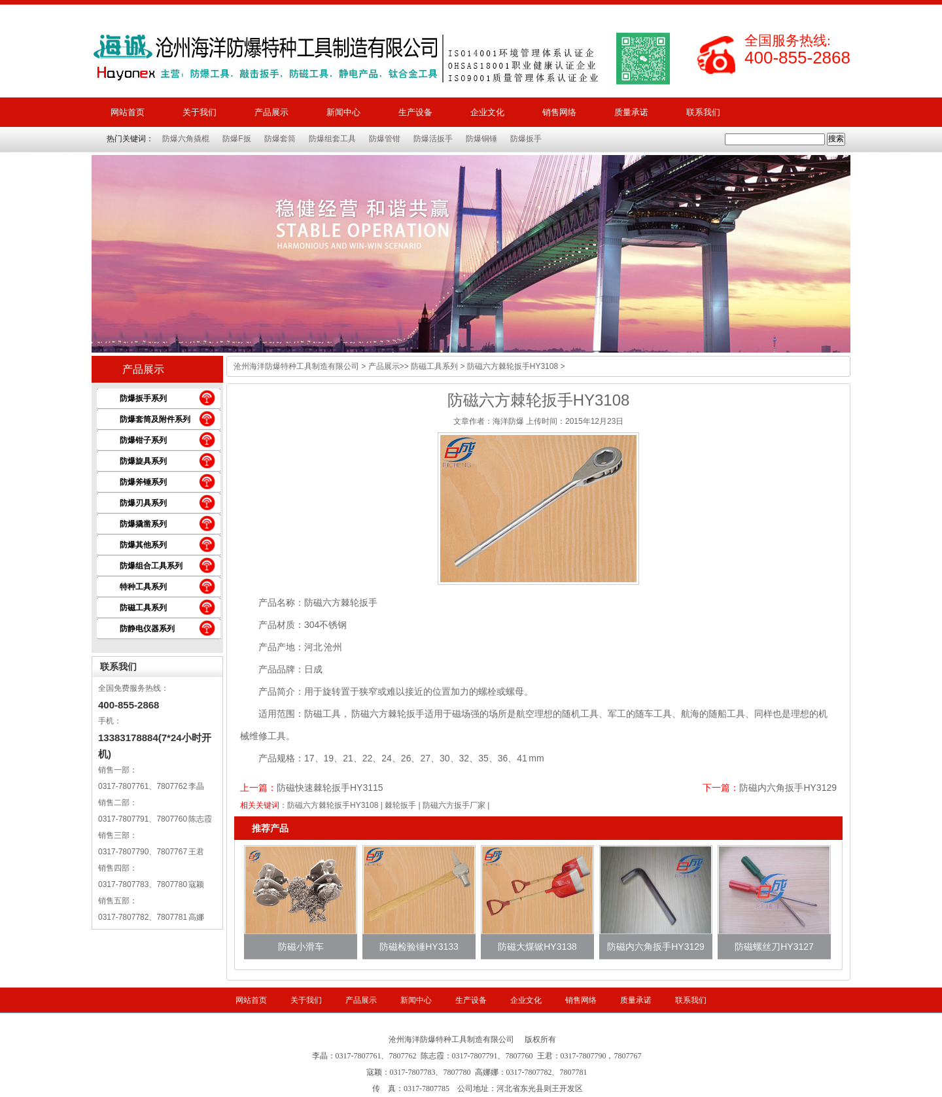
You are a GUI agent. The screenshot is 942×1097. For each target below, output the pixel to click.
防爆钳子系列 (143, 440)
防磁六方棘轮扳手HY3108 (332, 805)
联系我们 (703, 112)
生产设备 (415, 112)
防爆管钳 (384, 138)
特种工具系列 (143, 586)
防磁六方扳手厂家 (454, 805)
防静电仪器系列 (147, 628)
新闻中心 (343, 112)
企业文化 (487, 112)
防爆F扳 (236, 138)
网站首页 (128, 112)
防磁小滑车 (301, 946)
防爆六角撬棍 (185, 138)
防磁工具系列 (143, 607)
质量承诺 (631, 112)
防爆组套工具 (332, 138)
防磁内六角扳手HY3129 (788, 787)
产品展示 (271, 112)
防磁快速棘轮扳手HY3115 (330, 787)
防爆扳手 (526, 138)
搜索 (836, 138)
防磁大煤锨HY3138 (537, 946)
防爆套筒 (280, 138)
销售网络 (559, 112)
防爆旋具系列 (143, 461)
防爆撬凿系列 (143, 524)
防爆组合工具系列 (151, 565)
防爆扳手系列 (143, 398)
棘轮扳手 (400, 805)
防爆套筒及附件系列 (155, 419)
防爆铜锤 (481, 138)
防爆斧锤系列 (143, 482)
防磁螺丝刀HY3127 (774, 946)
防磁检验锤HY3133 (419, 946)
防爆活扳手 (433, 138)
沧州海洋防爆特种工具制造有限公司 (296, 366)
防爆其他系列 (143, 544)
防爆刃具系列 (143, 503)
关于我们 (200, 112)
